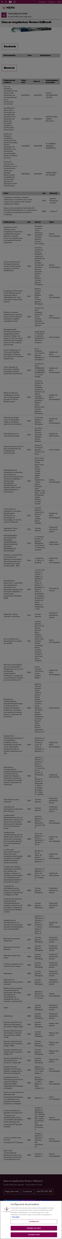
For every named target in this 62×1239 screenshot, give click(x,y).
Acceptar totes (34, 1235)
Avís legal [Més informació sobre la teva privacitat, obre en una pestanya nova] (15, 1217)
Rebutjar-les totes (34, 1228)
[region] (31, 1220)
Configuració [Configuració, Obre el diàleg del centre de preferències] (34, 1221)
